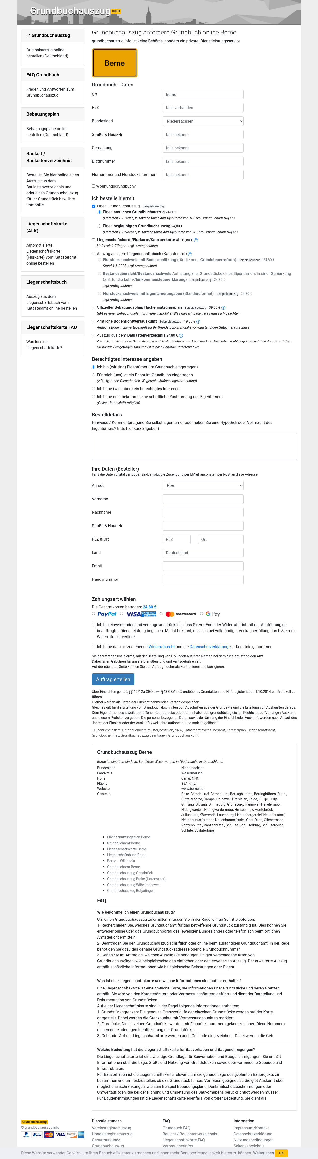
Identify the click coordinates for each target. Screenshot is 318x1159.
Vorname (100, 499)
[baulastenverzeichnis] (181, 335)
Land (96, 552)
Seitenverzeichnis (249, 1146)
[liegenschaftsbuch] (190, 253)
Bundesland (102, 121)
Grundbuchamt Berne (123, 843)
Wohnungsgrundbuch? (116, 186)
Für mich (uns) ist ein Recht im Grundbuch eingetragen (145, 375)
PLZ (95, 107)
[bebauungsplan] (223, 307)
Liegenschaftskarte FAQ (51, 327)
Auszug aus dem (137, 335)
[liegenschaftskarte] (196, 240)
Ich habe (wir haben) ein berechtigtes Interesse (138, 388)
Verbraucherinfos (178, 1146)
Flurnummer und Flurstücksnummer (123, 174)
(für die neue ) (189, 259)
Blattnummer (103, 161)
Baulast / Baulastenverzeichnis (190, 1134)
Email (97, 566)
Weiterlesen (263, 1153)
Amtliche (146, 321)
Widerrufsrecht (162, 646)
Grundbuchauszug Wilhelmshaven (133, 885)
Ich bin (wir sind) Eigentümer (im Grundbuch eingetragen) (147, 367)
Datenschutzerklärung (209, 646)
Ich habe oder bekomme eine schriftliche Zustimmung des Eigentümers (160, 396)
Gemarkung (102, 147)
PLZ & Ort (100, 539)
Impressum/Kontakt (251, 1128)
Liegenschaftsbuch (46, 282)
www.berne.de (192, 789)
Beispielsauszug (153, 206)
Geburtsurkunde (106, 1140)
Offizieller (158, 307)
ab (145, 240)
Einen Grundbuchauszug (131, 206)
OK (281, 1153)
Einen (140, 212)
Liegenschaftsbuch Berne (126, 855)
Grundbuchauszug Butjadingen (131, 891)
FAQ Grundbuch (42, 75)
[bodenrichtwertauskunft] (198, 321)
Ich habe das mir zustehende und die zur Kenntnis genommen (184, 646)
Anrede (98, 485)
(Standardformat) (177, 293)
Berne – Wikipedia (121, 861)
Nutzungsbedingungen (253, 1140)
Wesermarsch (192, 773)
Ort (94, 94)
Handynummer (105, 579)
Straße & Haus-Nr (107, 134)
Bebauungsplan (42, 114)
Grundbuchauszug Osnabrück (130, 873)
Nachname (101, 512)
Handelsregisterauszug (112, 1134)
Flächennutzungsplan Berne (128, 837)
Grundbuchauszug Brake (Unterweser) (136, 879)
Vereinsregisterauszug (111, 1128)
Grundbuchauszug (75, 11)
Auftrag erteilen (113, 679)
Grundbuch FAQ (176, 1128)
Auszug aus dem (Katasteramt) (142, 253)
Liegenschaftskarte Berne (127, 849)
